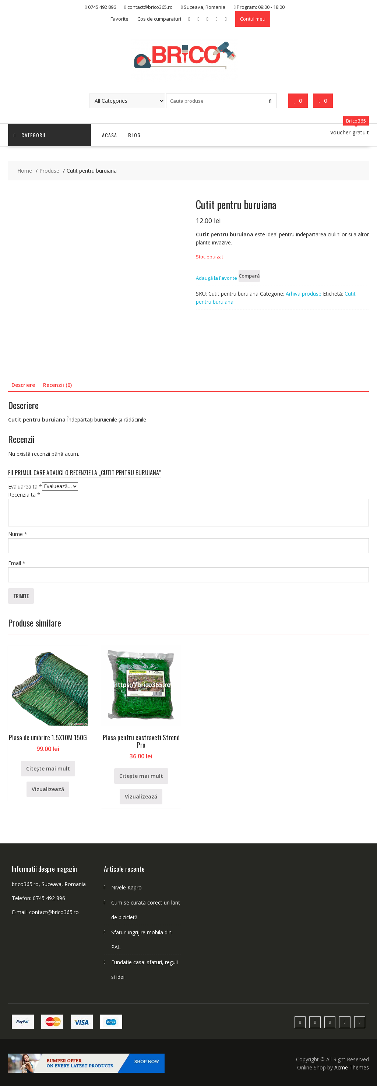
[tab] (23, 385)
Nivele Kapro (126, 887)
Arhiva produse (303, 293)
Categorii (29, 135)
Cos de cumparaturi (159, 18)
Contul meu (252, 18)
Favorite (119, 18)
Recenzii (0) (57, 384)
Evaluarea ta (25, 486)
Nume (17, 533)
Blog (134, 135)
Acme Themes (351, 1067)
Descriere (23, 384)
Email (16, 563)
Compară (249, 275)
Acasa (109, 135)
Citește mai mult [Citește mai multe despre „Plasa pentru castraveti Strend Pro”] (141, 775)
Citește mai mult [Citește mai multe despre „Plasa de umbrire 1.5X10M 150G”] (48, 768)
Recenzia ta (24, 494)
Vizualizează (48, 789)
